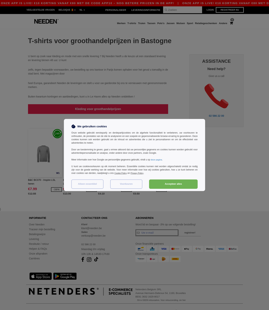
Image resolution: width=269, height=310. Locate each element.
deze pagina (157, 159)
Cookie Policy (121, 173)
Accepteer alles (173, 184)
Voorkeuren (126, 184)
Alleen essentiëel (87, 184)
